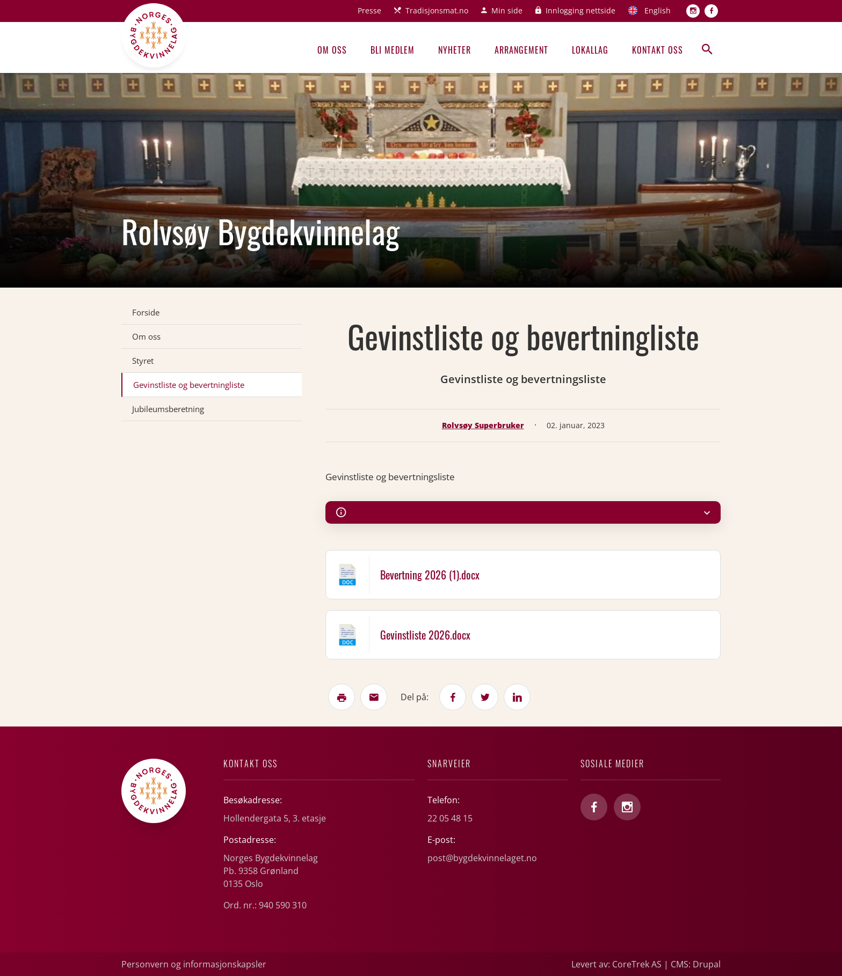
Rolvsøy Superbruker (483, 425)
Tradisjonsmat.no (436, 10)
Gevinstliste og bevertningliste (188, 384)
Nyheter (454, 49)
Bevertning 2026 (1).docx (430, 575)
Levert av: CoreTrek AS (616, 964)
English (657, 10)
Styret (143, 360)
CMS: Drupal (696, 964)
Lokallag (590, 49)
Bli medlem (393, 49)
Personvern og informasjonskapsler (193, 964)
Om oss (332, 49)
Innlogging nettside (580, 10)
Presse (369, 10)
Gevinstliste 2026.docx (425, 635)
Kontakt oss (657, 49)
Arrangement (521, 49)
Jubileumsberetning (168, 408)
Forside (145, 312)
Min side (506, 10)
